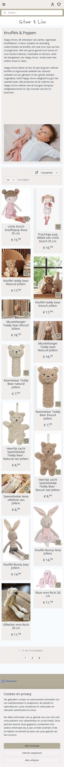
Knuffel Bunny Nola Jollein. (48, 551)
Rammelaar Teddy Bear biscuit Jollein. (48, 415)
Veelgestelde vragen (11, 735)
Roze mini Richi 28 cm (48, 594)
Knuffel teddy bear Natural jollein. (16, 282)
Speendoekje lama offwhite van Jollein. (15, 500)
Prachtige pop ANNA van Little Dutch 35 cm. (48, 238)
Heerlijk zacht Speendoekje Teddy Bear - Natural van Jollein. (16, 453)
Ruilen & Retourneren (12, 728)
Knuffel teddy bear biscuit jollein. (48, 304)
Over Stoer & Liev (10, 721)
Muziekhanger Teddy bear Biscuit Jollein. (16, 325)
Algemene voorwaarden (13, 725)
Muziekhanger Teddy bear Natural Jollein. (48, 347)
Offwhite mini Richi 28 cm (16, 626)
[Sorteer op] (46, 172)
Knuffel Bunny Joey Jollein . (16, 566)
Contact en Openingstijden (15, 732)
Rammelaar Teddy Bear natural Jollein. (16, 384)
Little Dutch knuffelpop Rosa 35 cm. (16, 230)
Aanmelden (10, 704)
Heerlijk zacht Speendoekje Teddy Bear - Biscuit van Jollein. (48, 484)
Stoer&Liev (9, 681)
